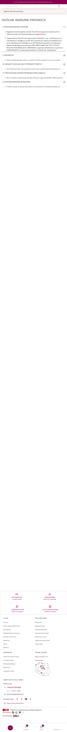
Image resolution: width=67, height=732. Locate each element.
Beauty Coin (38, 622)
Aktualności (6, 640)
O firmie (5, 622)
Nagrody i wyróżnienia (9, 637)
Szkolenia (6, 647)
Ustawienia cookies (8, 671)
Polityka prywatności (41, 629)
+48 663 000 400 (14, 687)
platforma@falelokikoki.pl (15, 694)
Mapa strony (6, 667)
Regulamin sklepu (40, 626)
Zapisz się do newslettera (15, 703)
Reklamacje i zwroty (40, 637)
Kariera (5, 644)
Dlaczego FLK (7, 629)
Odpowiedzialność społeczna (11, 633)
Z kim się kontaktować (9, 664)
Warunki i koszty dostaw (42, 633)
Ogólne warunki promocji (13, 11)
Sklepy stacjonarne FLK (41, 656)
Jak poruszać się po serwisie (11, 656)
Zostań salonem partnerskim (11, 626)
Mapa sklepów (39, 660)
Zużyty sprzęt (39, 644)
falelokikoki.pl (40, 34)
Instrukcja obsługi (8, 660)
